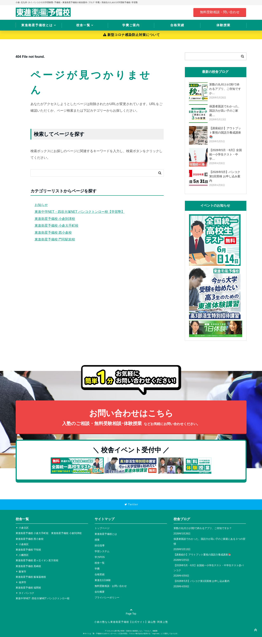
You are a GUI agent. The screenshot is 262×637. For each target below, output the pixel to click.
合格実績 (177, 25)
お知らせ (41, 205)
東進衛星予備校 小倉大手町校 (56, 225)
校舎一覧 (83, 25)
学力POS (100, 557)
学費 (97, 568)
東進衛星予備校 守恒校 (28, 549)
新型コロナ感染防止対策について (131, 35)
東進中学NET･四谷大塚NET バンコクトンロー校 (42, 598)
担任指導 (100, 545)
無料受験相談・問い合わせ (220, 12)
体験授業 (223, 25)
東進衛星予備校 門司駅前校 (55, 239)
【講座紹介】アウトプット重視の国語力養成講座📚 (202, 554)
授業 (97, 539)
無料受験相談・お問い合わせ (111, 586)
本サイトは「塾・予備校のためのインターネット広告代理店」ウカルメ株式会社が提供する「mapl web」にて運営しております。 (131, 634)
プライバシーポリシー (107, 597)
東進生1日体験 (103, 580)
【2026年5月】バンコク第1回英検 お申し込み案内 (201, 581)
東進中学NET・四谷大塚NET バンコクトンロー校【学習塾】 (80, 211)
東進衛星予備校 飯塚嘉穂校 (31, 576)
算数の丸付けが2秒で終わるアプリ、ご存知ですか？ (203, 528)
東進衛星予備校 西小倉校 (53, 232)
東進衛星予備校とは (37, 25)
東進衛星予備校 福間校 (28, 587)
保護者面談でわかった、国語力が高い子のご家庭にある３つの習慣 (209, 541)
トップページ (102, 528)
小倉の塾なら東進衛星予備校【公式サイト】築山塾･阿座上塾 (131, 621)
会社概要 (100, 591)
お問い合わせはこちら (131, 418)
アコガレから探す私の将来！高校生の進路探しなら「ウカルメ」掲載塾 (131, 631)
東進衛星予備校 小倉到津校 (55, 218)
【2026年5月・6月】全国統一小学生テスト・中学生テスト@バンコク (209, 568)
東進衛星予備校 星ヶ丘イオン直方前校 (37, 560)
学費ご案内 (131, 25)
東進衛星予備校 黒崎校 (28, 566)
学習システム (102, 551)
